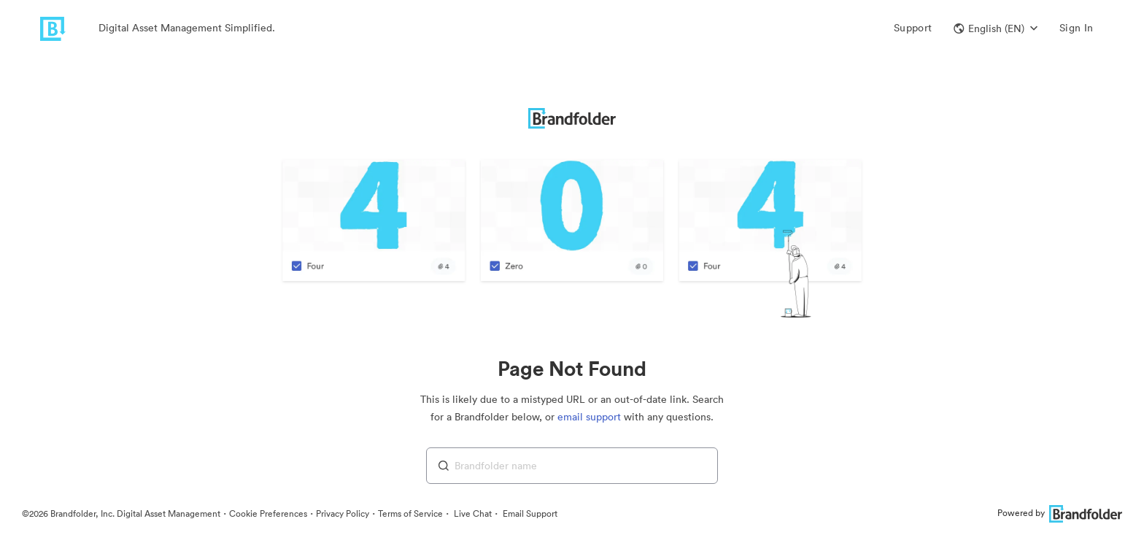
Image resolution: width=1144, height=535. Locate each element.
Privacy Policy (342, 513)
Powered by (1059, 513)
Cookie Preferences (268, 513)
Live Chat (472, 513)
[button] (995, 28)
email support (589, 416)
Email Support (528, 513)
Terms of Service (410, 513)
